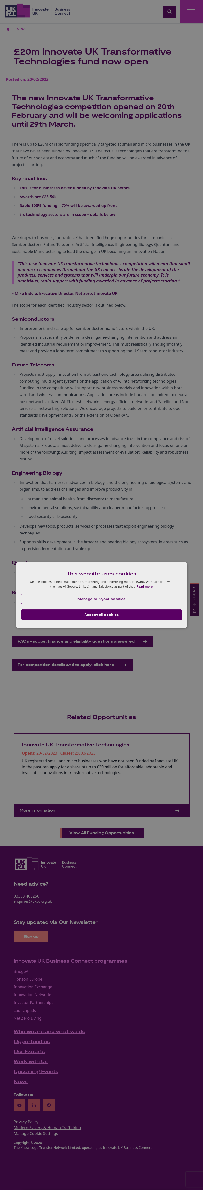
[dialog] (101, 595)
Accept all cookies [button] (101, 615)
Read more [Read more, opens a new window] (144, 586)
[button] (101, 599)
